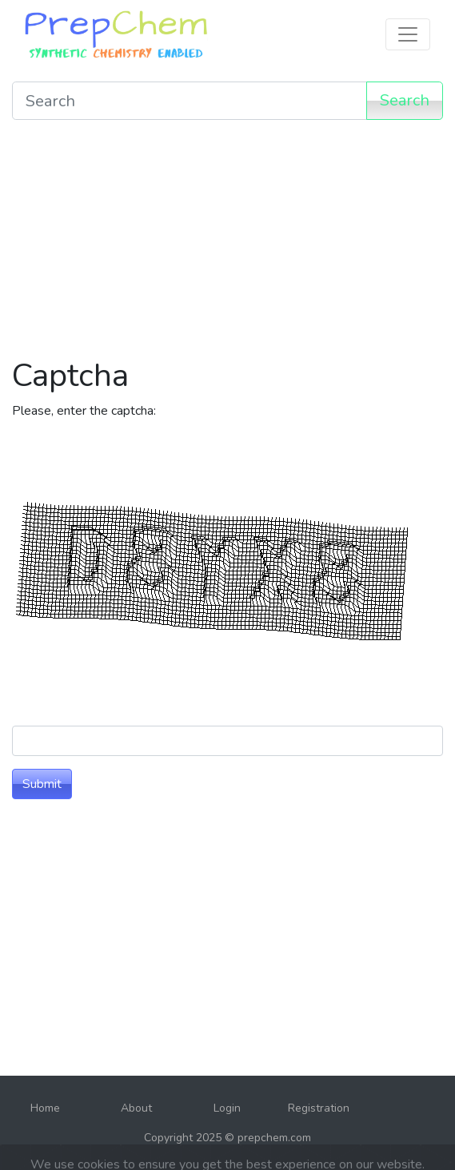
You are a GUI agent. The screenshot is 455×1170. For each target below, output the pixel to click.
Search (404, 100)
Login (227, 1108)
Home (45, 1108)
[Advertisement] (227, 244)
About (136, 1108)
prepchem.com (274, 1137)
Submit (42, 784)
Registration (318, 1108)
